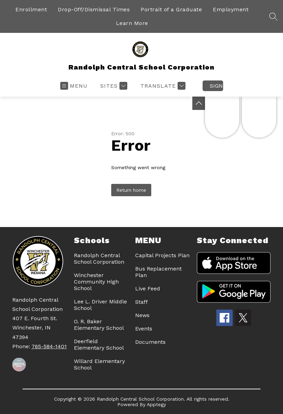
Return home (131, 190)
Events (143, 328)
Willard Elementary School (99, 364)
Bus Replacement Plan (158, 271)
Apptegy (156, 404)
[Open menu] (74, 85)
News (142, 315)
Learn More (132, 23)
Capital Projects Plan (162, 255)
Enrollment (31, 9)
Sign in (216, 86)
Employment (230, 9)
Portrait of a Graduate (171, 9)
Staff (141, 302)
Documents (150, 342)
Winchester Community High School (96, 281)
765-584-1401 (49, 346)
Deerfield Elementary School (99, 344)
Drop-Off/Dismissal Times (94, 9)
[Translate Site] (162, 85)
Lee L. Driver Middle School (100, 304)
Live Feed (147, 288)
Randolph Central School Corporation (99, 258)
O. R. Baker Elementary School (99, 324)
